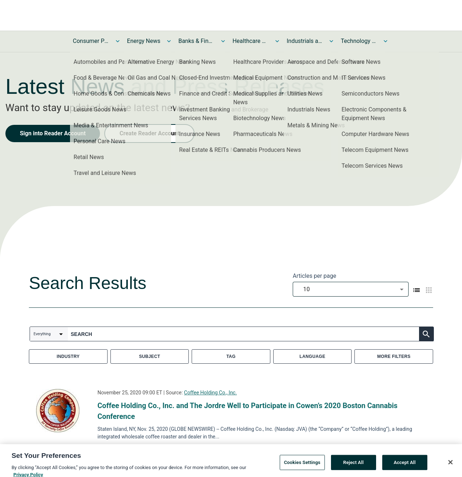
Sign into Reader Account (53, 133)
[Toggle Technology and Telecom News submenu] (385, 41)
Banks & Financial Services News (196, 41)
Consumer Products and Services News (91, 41)
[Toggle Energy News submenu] (169, 41)
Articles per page (314, 275)
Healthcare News (250, 41)
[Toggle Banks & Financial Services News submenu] (223, 41)
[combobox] (351, 289)
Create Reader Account (149, 133)
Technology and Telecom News (359, 41)
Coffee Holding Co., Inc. (210, 392)
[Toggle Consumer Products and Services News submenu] (117, 41)
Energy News (143, 41)
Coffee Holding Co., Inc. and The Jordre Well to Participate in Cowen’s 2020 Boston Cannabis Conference (247, 411)
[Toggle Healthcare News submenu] (277, 41)
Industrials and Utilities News (305, 41)
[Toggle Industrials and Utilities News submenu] (331, 41)
